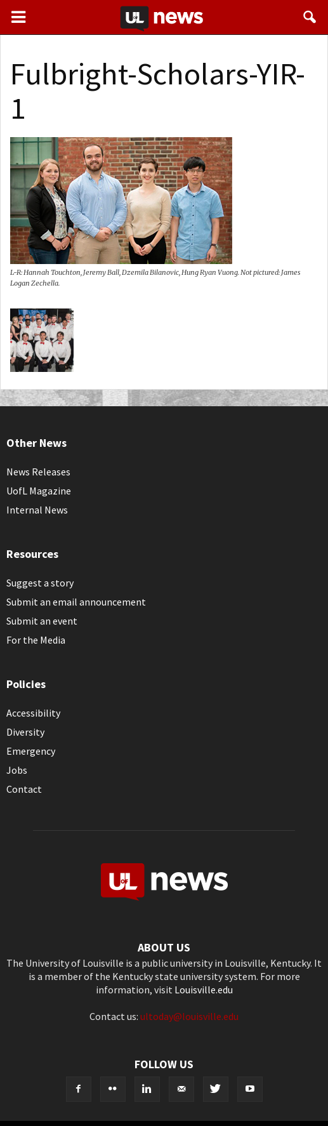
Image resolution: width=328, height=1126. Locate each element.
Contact (24, 789)
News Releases (38, 471)
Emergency (30, 751)
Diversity (25, 731)
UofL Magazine (38, 490)
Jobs (16, 770)
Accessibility (33, 712)
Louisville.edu (203, 989)
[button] (310, 17)
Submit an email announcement (76, 601)
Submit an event (41, 620)
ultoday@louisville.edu (189, 1016)
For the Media (35, 639)
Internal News (37, 509)
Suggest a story (40, 582)
